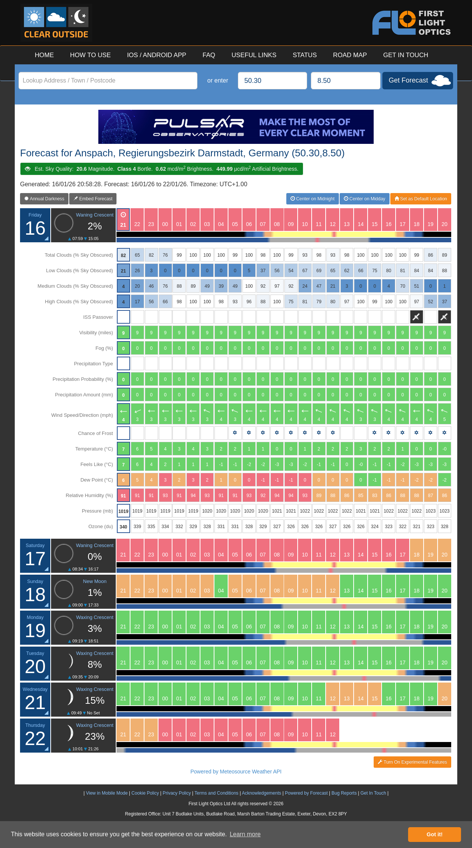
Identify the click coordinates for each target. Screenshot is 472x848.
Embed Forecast (92, 198)
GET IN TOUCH (405, 55)
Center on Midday (364, 198)
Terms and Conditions (216, 793)
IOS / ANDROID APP (156, 55)
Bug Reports (344, 793)
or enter (217, 80)
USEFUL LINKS (253, 55)
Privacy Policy (177, 793)
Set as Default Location (420, 198)
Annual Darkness (44, 198)
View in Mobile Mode (107, 793)
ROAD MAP (350, 55)
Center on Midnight (312, 198)
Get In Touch (373, 793)
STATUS (305, 55)
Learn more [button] (245, 834)
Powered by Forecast (306, 793)
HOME (44, 55)
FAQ (209, 55)
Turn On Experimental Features (412, 762)
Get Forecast (408, 80)
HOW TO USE (90, 55)
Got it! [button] (434, 834)
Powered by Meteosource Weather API (236, 771)
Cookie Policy (145, 793)
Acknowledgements (261, 793)
